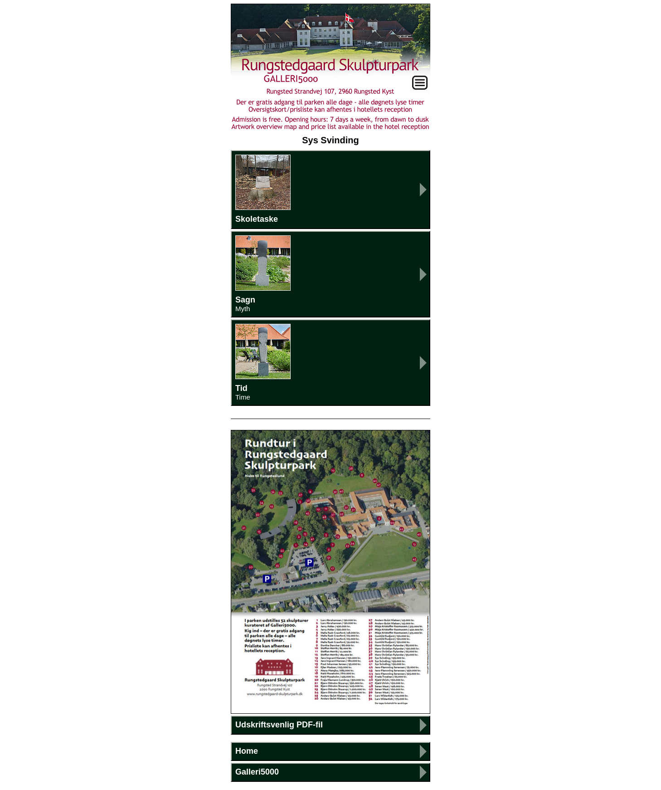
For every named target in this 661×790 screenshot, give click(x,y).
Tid (330, 362)
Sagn (330, 273)
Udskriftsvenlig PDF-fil (279, 724)
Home (246, 751)
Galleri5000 (257, 771)
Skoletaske (263, 189)
